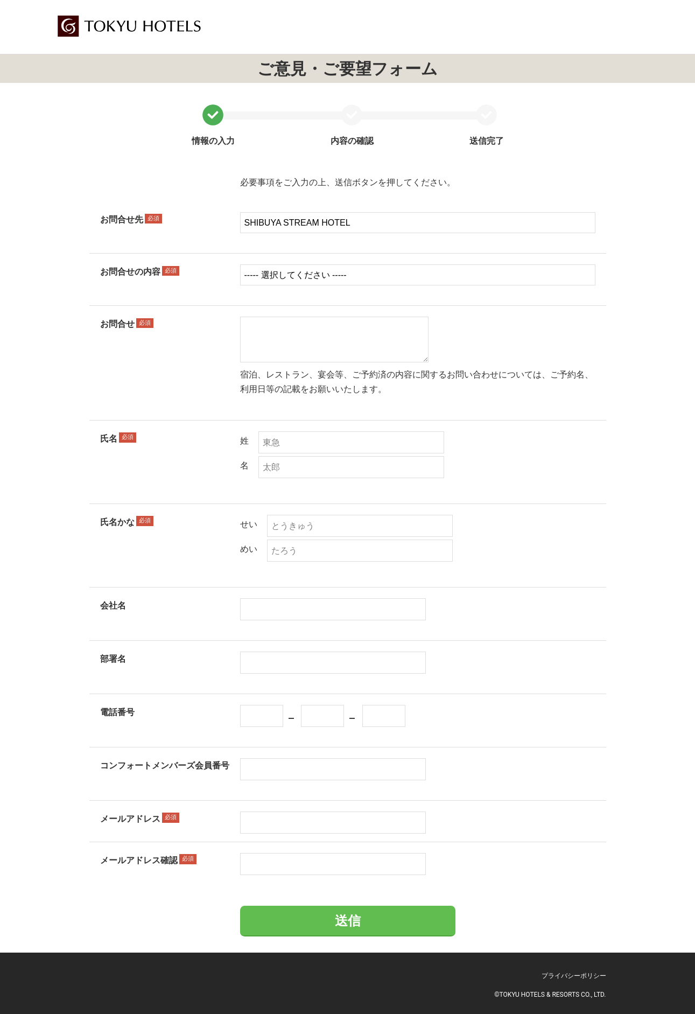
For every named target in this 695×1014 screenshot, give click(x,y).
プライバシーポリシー (574, 976)
